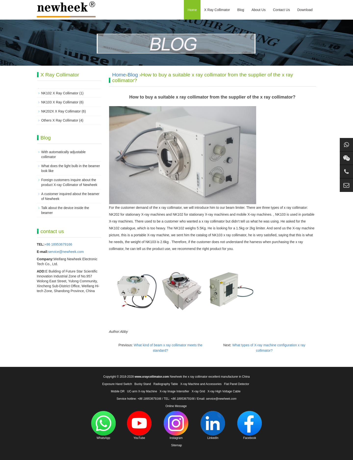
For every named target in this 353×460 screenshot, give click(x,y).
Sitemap (176, 445)
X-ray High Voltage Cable (223, 391)
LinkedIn (213, 425)
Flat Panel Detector (236, 384)
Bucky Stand (142, 384)
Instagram (176, 425)
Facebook (249, 425)
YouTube (139, 425)
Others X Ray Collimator (59, 120)
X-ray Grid (198, 391)
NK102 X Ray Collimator (59, 93)
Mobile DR (118, 391)
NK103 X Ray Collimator (59, 102)
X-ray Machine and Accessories (201, 384)
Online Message (176, 406)
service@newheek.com (66, 252)
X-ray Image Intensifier (174, 391)
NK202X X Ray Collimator (61, 111)
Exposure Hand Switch (117, 384)
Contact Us (281, 10)
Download (305, 10)
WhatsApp (103, 425)
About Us (259, 10)
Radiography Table (165, 384)
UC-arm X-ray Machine (142, 391)
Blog (240, 10)
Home (192, 10)
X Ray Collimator (217, 10)
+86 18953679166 (58, 244)
